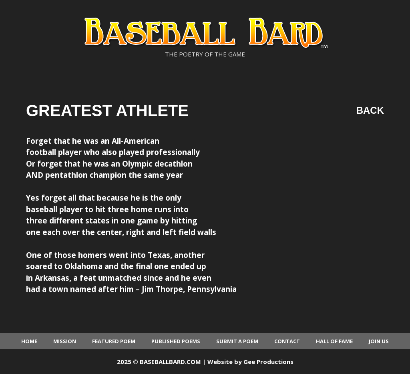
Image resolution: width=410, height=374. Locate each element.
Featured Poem (113, 341)
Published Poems (175, 341)
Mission (64, 341)
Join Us (379, 341)
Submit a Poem (237, 341)
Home (29, 341)
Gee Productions (268, 362)
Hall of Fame (334, 341)
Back (370, 110)
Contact (287, 341)
